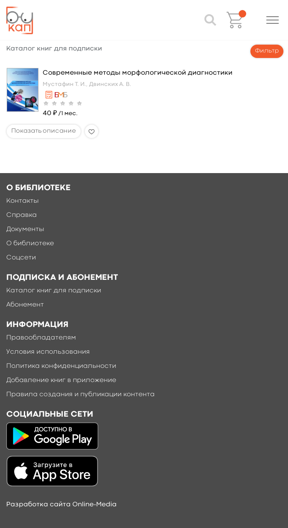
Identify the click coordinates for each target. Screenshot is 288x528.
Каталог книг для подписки (53, 291)
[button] (272, 20)
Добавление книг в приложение (61, 380)
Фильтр (267, 51)
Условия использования (48, 352)
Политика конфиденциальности (61, 366)
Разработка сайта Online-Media (61, 505)
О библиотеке (30, 243)
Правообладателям (41, 338)
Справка (21, 215)
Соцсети (21, 258)
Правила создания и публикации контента (80, 394)
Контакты (22, 201)
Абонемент (25, 305)
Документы (25, 229)
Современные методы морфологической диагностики (137, 73)
